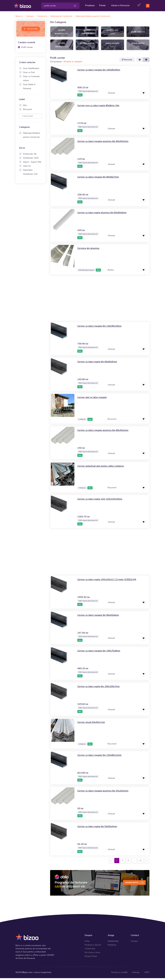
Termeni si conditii (119, 974)
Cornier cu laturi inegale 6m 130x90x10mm (102, 327)
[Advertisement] (31, 232)
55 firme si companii (72, 63)
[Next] (146, 862)
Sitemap (136, 974)
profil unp (138, 33)
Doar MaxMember (31, 70)
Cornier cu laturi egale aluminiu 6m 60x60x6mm (105, 214)
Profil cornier (25, 49)
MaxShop (112, 946)
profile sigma (87, 46)
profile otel (112, 33)
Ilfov (25, 107)
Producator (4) (29, 155)
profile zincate (87, 33)
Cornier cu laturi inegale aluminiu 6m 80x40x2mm (106, 432)
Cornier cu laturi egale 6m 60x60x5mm (100, 363)
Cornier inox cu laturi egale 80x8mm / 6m (101, 107)
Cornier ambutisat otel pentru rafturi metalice (103, 467)
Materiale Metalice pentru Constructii (31, 137)
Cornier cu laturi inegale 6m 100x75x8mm (101, 652)
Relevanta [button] (127, 61)
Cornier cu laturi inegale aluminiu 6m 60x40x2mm (106, 143)
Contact (134, 942)
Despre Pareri (91, 958)
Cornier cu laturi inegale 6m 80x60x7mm (101, 178)
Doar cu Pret (29, 74)
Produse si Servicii (93, 946)
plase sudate (112, 46)
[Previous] (111, 862)
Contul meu (90, 950)
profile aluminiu (62, 33)
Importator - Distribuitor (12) (30, 173)
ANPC (146, 974)
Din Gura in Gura (92, 954)
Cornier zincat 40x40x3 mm (93, 724)
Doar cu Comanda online (31, 80)
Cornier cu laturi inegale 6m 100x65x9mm (101, 71)
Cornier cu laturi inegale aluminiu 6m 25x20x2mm (106, 792)
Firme (103, 4)
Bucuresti (27, 111)
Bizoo (25, 974)
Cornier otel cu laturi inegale (94, 399)
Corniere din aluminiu (89, 250)
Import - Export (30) (32, 163)
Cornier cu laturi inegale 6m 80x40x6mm (101, 617)
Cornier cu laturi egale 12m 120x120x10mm (103, 500)
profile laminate (61, 46)
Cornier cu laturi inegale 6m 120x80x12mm (102, 756)
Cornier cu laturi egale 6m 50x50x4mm (100, 828)
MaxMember (113, 942)
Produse (90, 4)
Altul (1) (27, 167)
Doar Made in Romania (29, 88)
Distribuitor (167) (31, 159)
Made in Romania (116, 6)
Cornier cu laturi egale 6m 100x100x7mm (101, 688)
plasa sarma (137, 46)
